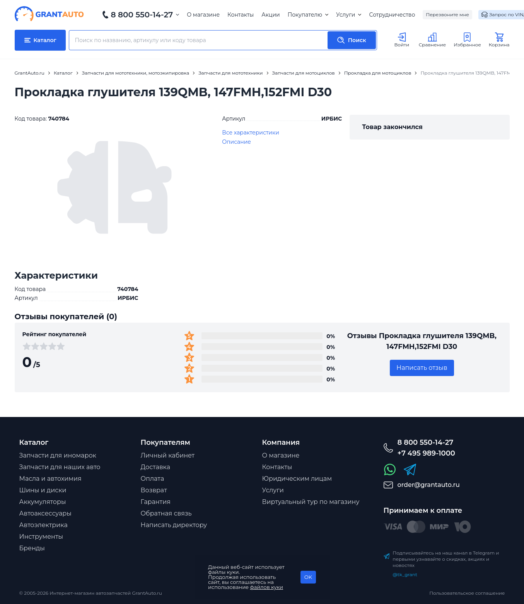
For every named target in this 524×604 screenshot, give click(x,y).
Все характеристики (250, 132)
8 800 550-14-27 (142, 14)
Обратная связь (166, 513)
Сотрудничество (392, 14)
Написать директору (174, 525)
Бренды (32, 548)
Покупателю (308, 14)
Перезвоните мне (447, 14)
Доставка (156, 467)
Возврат (154, 490)
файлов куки (266, 587)
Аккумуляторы (42, 501)
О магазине (203, 14)
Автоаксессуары (45, 513)
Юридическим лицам (297, 478)
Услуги (348, 14)
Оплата (152, 478)
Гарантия (156, 501)
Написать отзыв (421, 367)
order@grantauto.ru (429, 484)
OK (308, 577)
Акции (270, 14)
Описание (236, 141)
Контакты (240, 14)
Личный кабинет (168, 455)
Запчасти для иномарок (57, 455)
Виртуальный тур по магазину (311, 501)
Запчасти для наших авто (60, 467)
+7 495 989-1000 (426, 453)
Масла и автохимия (50, 478)
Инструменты (41, 536)
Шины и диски (43, 490)
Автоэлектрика (43, 525)
